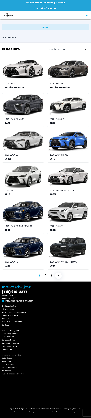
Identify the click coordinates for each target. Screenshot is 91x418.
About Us (5, 318)
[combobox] (67, 49)
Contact (5, 325)
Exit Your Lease (8, 309)
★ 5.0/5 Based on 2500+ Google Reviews (45, 2)
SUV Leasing (6, 361)
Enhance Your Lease (10, 315)
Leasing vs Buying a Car (11, 355)
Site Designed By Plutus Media (72, 409)
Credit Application (9, 306)
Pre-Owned (6, 371)
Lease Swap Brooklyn (10, 333)
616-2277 (14, 291)
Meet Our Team (8, 349)
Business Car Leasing (10, 343)
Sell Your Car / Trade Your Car (14, 312)
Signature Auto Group (42, 409)
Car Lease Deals (8, 340)
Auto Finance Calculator (12, 322)
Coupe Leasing (8, 364)
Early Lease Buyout (9, 346)
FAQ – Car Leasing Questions (13, 374)
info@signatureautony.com (17, 300)
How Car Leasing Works (11, 330)
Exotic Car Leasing (9, 367)
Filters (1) (45, 27)
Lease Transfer (8, 337)
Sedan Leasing (8, 358)
